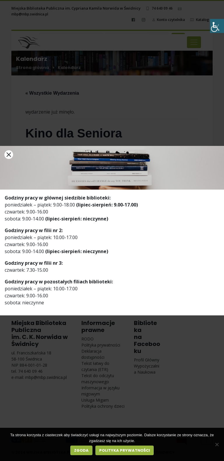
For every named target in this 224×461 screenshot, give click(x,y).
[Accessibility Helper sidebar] (217, 26)
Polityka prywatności (124, 450)
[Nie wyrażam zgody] (217, 444)
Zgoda (81, 450)
